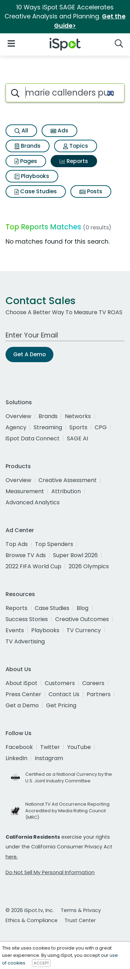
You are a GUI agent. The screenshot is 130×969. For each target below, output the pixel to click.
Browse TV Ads (26, 555)
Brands (28, 146)
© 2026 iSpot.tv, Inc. (30, 910)
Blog (82, 608)
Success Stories (27, 619)
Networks (78, 416)
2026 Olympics (89, 566)
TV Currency (84, 630)
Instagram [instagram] (49, 758)
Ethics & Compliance (32, 920)
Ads (59, 131)
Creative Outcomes (82, 619)
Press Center (23, 694)
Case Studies (36, 191)
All (21, 131)
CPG (101, 427)
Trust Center (80, 920)
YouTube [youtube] (79, 747)
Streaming (48, 427)
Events (15, 630)
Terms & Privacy (81, 910)
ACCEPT (41, 963)
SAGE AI (77, 438)
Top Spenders (54, 544)
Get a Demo (22, 705)
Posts (90, 191)
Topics (75, 146)
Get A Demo (29, 354)
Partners (99, 694)
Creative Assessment (67, 480)
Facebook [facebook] (19, 747)
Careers (93, 683)
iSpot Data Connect (33, 438)
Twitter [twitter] (50, 747)
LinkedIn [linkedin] (16, 758)
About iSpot (21, 683)
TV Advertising (25, 641)
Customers (60, 683)
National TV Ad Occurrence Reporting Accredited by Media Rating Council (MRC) (67, 810)
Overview (18, 416)
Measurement (25, 491)
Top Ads (17, 544)
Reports (74, 161)
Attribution (66, 491)
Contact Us (64, 694)
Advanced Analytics (33, 502)
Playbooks (32, 176)
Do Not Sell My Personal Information (50, 872)
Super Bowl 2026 (75, 555)
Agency (16, 427)
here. (12, 856)
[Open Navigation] (11, 43)
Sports (78, 427)
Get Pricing (61, 705)
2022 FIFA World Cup (33, 566)
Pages (26, 161)
